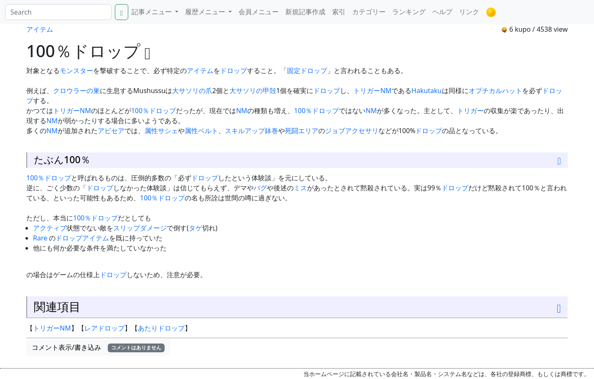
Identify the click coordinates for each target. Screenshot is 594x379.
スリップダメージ (140, 227)
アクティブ (49, 227)
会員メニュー (259, 11)
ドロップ (233, 70)
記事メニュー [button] (152, 11)
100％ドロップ (153, 110)
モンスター (76, 70)
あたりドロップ (161, 328)
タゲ (195, 227)
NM (241, 110)
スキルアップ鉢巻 (251, 130)
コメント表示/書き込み (98, 347)
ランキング (409, 11)
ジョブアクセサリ (351, 130)
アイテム (39, 29)
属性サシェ (161, 130)
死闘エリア (301, 130)
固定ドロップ (307, 70)
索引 (338, 11)
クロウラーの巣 (76, 90)
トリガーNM (372, 90)
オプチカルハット (495, 90)
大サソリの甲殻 (252, 90)
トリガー (470, 110)
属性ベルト (201, 130)
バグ (260, 187)
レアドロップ (104, 328)
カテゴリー (369, 11)
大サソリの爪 (192, 90)
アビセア (111, 130)
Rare (40, 238)
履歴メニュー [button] (206, 11)
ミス (300, 187)
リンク (469, 11)
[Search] (58, 12)
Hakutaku (426, 90)
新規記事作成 (305, 11)
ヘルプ (442, 11)
